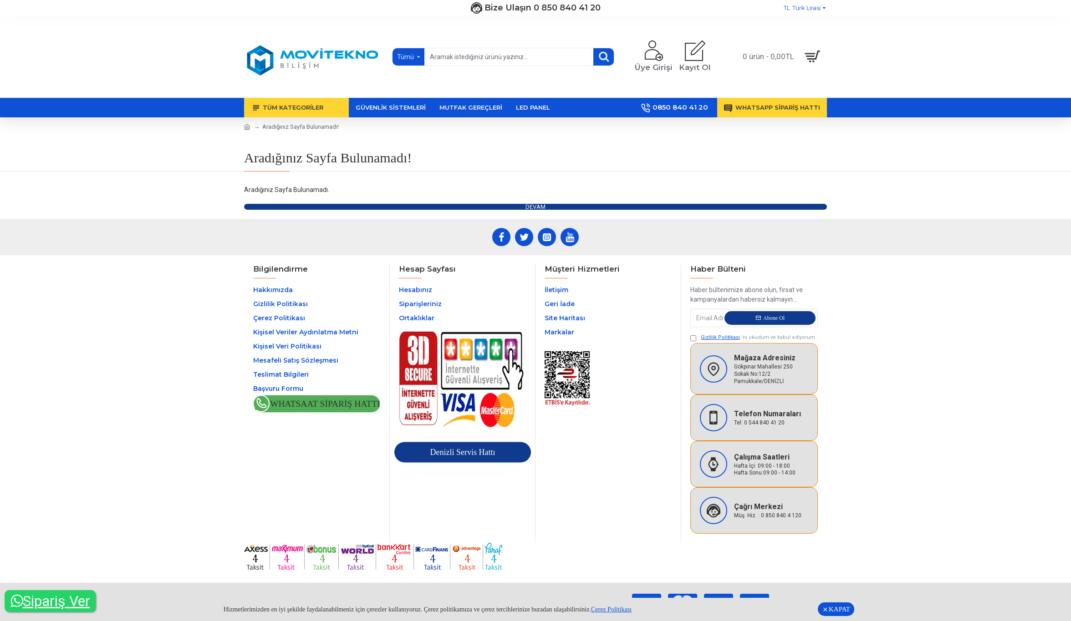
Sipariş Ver (50, 601)
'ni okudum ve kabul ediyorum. (753, 338)
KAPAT (839, 609)
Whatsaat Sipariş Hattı (325, 404)
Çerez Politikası (611, 609)
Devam (535, 207)
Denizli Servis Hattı (462, 452)
